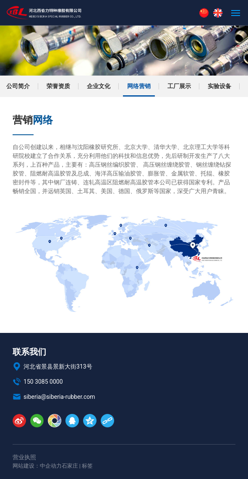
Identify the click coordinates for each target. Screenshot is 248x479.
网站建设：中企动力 (37, 466)
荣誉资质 (58, 86)
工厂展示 (179, 86)
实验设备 (219, 86)
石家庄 (70, 466)
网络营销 (139, 86)
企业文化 (98, 86)
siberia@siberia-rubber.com (54, 396)
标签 (87, 466)
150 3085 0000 (38, 381)
